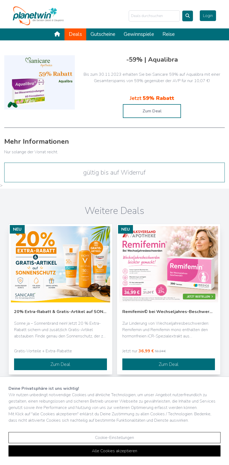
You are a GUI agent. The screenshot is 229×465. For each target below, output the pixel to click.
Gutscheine (102, 34)
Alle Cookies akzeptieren (114, 451)
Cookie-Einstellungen (114, 438)
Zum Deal (152, 111)
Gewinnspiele (139, 34)
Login (208, 16)
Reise (168, 34)
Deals (75, 34)
